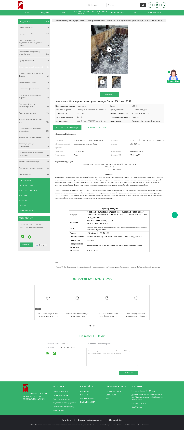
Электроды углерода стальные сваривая (34, 96)
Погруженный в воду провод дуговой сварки (34, 53)
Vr (135, 12)
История (84, 395)
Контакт (109, 94)
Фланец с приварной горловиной (34, 67)
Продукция (34, 21)
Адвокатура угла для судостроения (34, 145)
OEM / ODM (111, 395)
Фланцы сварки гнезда (34, 82)
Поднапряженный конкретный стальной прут (34, 130)
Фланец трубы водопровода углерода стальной (73, 267)
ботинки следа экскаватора (34, 162)
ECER (152, 425)
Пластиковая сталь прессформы (34, 168)
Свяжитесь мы (117, 12)
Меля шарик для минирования (34, 137)
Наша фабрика (26, 185)
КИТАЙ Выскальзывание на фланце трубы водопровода (51, 425)
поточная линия (114, 391)
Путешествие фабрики (81, 12)
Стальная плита (34, 174)
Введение (84, 391)
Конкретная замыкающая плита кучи (34, 121)
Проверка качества (99, 12)
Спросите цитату (155, 12)
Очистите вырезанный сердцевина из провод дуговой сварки (34, 43)
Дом (27, 12)
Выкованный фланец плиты (34, 89)
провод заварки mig (34, 27)
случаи (22, 206)
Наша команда (87, 402)
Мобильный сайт (115, 420)
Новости (23, 201)
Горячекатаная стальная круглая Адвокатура (34, 154)
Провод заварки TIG (34, 60)
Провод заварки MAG (34, 34)
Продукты (45, 12)
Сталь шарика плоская (34, 113)
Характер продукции (96, 128)
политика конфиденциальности (90, 420)
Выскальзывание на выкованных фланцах (34, 75)
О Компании (25, 180)
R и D (108, 398)
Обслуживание (87, 398)
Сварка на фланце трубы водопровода (145, 267)
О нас (63, 12)
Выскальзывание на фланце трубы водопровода (111, 267)
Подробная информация (67, 128)
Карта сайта (66, 420)
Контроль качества (28, 190)
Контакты (23, 195)
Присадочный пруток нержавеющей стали (34, 105)
